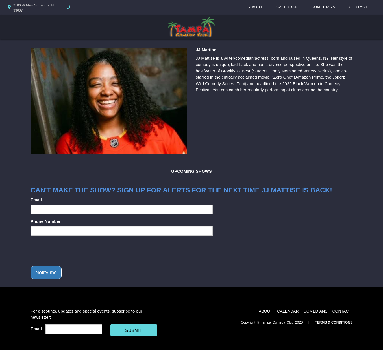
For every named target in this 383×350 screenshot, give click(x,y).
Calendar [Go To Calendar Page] (287, 7)
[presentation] (73, 251)
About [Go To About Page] (256, 7)
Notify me (46, 272)
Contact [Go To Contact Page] (358, 7)
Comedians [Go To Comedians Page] (323, 7)
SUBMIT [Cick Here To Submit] (133, 330)
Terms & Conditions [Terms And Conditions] (333, 322)
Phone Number (46, 221)
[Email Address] (73, 329)
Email (36, 199)
